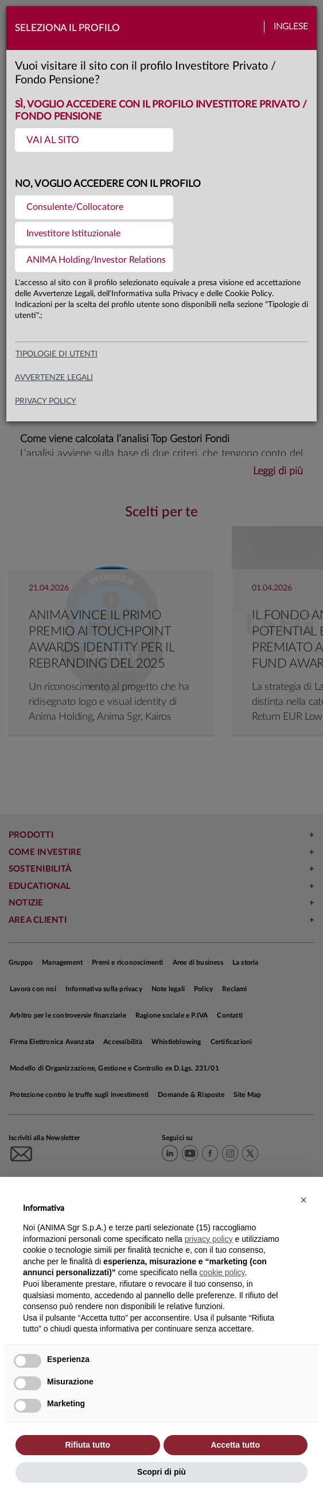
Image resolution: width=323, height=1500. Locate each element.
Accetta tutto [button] (235, 1444)
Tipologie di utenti (56, 354)
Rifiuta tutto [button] (87, 1444)
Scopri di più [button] (161, 1471)
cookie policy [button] (221, 1272)
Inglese (291, 26)
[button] (303, 1200)
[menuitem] (94, 140)
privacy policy (45, 401)
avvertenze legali (54, 378)
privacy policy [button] (209, 1239)
